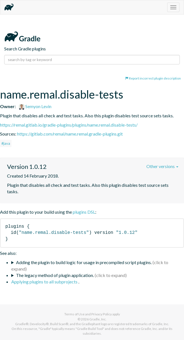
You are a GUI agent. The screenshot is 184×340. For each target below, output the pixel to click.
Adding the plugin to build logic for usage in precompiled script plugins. (84, 262)
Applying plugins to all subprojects (44, 281)
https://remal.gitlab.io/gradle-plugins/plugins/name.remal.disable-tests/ (69, 124)
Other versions (162, 166)
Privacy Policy (101, 314)
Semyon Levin (35, 106)
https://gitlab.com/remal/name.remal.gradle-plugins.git (70, 133)
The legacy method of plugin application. (55, 275)
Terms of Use (74, 314)
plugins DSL (84, 212)
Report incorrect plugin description (153, 78)
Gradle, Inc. (97, 319)
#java (5, 143)
